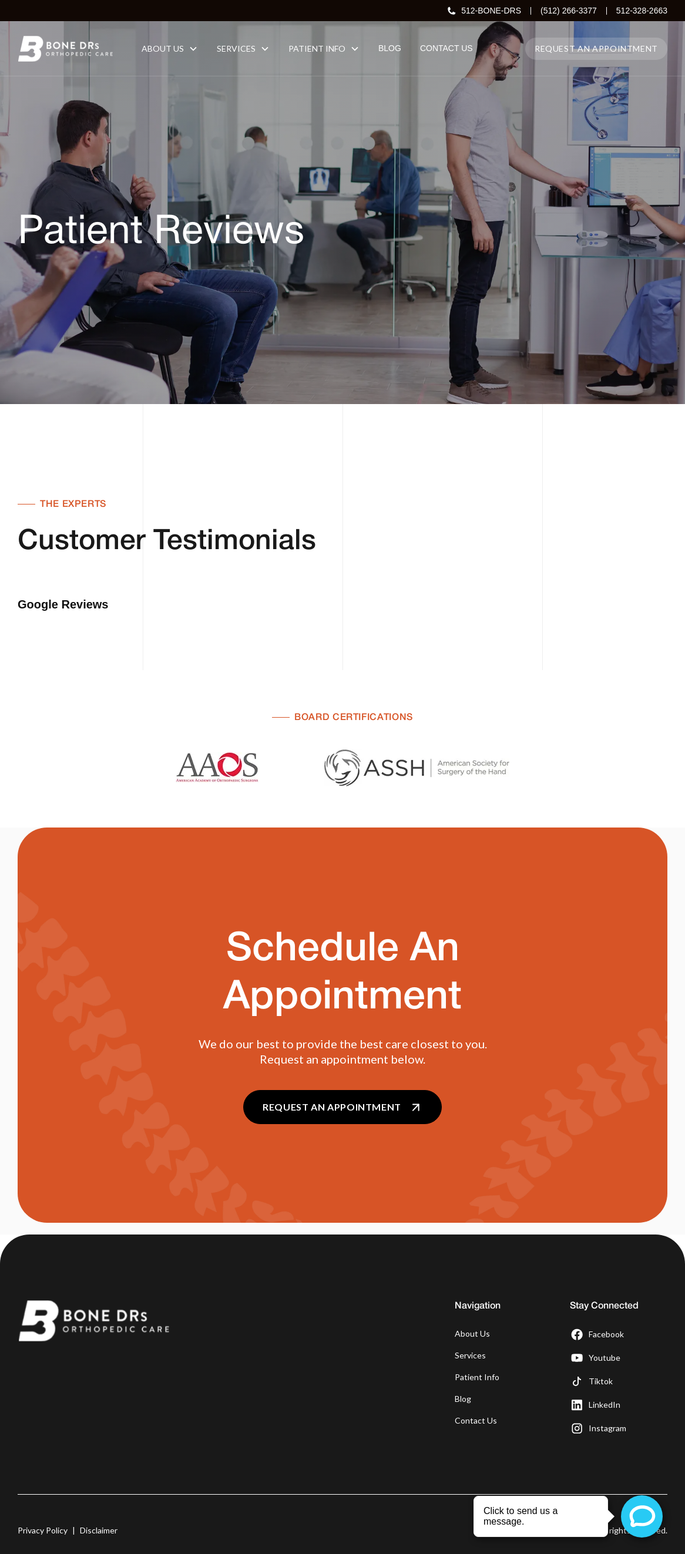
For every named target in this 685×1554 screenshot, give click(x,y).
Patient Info (477, 1348)
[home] (65, 48)
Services (470, 1326)
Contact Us (476, 1391)
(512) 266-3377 (568, 10)
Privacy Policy (43, 1501)
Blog (463, 1369)
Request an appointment (596, 48)
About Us (472, 1304)
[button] (170, 48)
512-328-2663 (641, 10)
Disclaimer (98, 1501)
